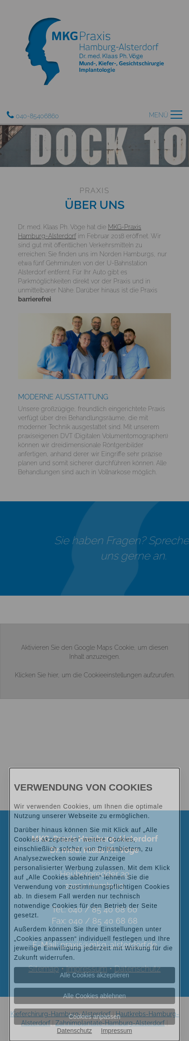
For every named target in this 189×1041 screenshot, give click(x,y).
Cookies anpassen (94, 1016)
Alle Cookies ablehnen (94, 995)
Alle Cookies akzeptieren (94, 975)
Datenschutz (74, 1030)
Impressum (116, 1030)
